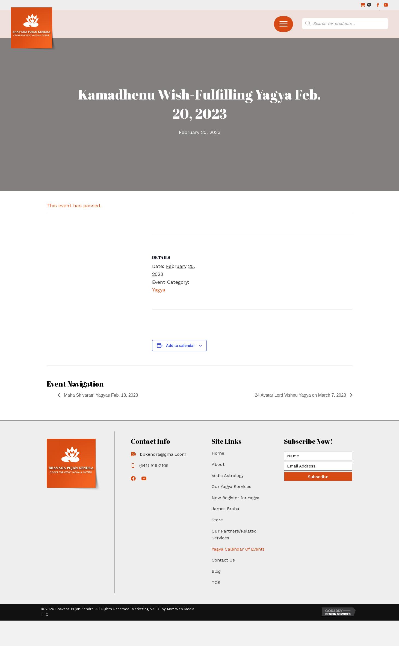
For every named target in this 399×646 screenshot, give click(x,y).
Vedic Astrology (228, 475)
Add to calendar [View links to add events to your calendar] (180, 345)
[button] (283, 24)
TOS (216, 582)
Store (217, 519)
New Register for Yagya (235, 497)
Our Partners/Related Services (234, 534)
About (218, 464)
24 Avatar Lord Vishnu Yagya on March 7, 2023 (301, 395)
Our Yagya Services (231, 486)
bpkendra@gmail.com (163, 454)
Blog (216, 571)
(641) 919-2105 (154, 465)
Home (218, 453)
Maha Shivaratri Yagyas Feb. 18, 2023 (100, 395)
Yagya (158, 290)
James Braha (225, 508)
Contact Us (223, 560)
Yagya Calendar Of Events (238, 549)
